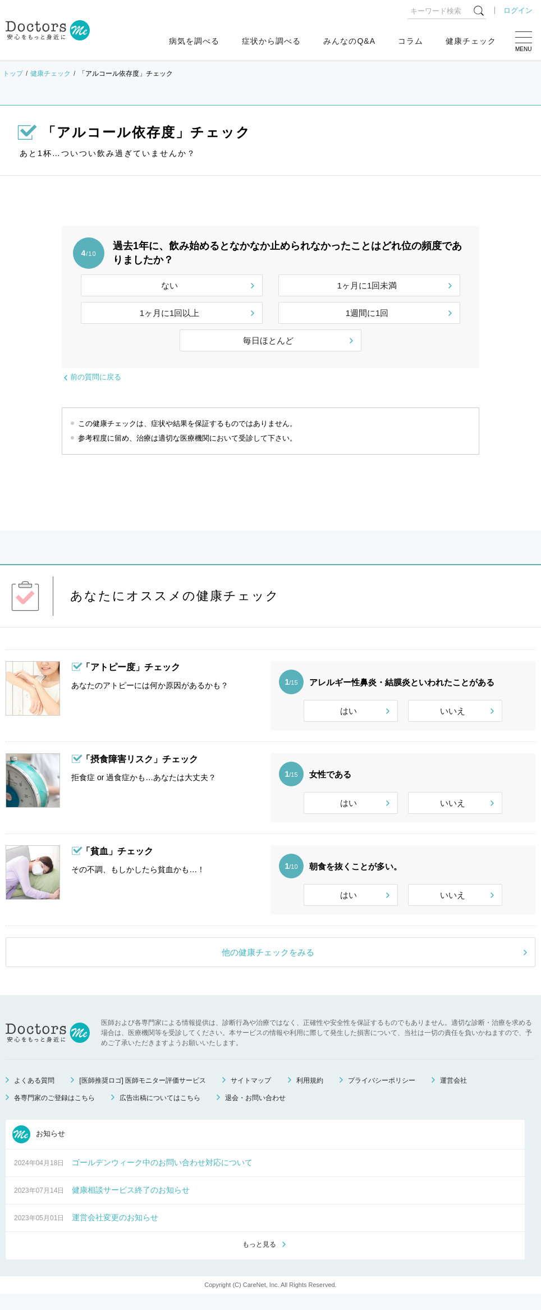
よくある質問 (34, 1096)
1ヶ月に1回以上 (170, 313)
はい (348, 711)
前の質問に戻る (95, 377)
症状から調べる (271, 40)
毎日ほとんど (268, 340)
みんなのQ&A (349, 40)
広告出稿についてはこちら (160, 1113)
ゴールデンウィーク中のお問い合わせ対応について (162, 1177)
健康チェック (471, 40)
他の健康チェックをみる (268, 967)
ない (169, 285)
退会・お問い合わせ (255, 1113)
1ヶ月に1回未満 (367, 285)
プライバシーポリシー (381, 1096)
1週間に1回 (367, 313)
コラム (410, 40)
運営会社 (453, 1096)
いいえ (452, 711)
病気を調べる (194, 40)
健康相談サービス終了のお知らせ (131, 1205)
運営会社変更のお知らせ (115, 1232)
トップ (13, 73)
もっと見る (259, 1260)
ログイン (518, 10)
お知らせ (38, 1149)
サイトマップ (251, 1096)
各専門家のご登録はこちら (54, 1113)
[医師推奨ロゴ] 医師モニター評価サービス (142, 1096)
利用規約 (309, 1096)
